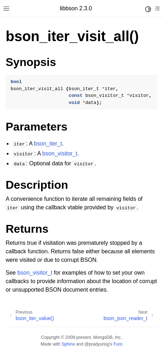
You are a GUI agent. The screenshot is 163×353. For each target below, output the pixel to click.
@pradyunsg (97, 344)
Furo (117, 344)
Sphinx (68, 344)
